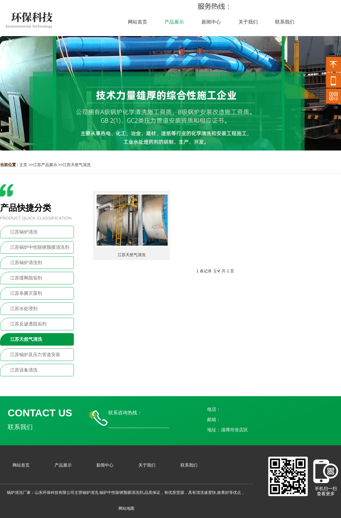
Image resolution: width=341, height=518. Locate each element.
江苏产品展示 (45, 164)
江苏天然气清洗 (77, 164)
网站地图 (126, 508)
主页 (23, 164)
